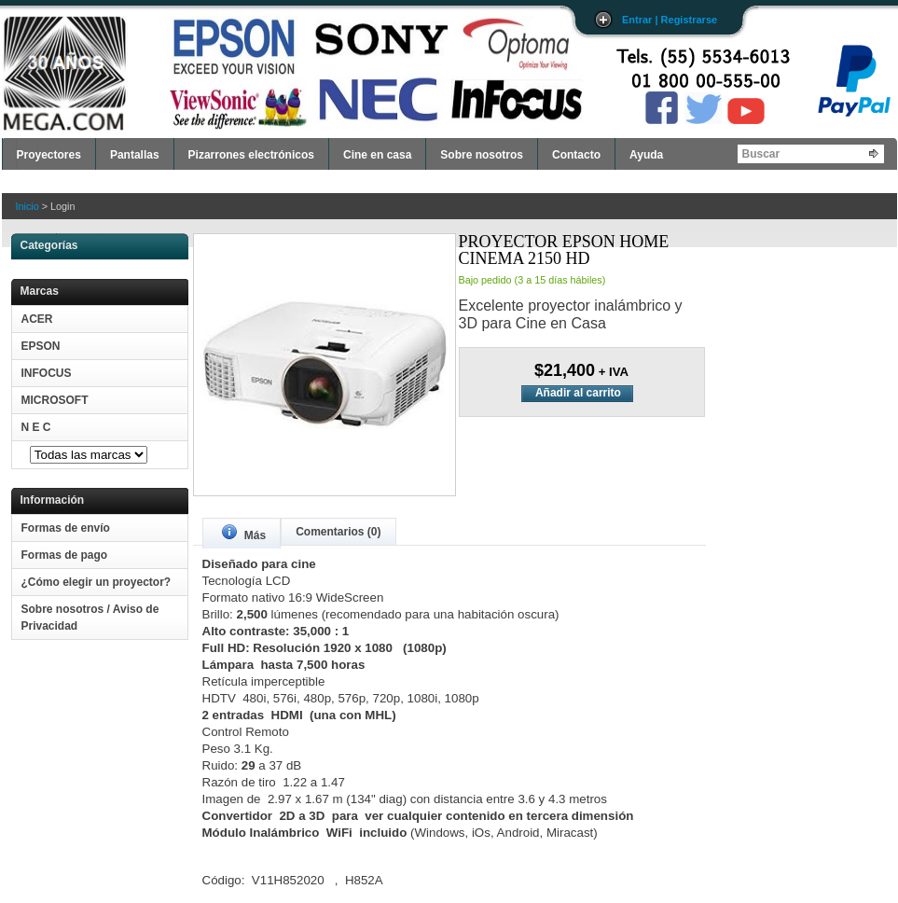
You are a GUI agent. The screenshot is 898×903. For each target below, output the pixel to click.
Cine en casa (377, 154)
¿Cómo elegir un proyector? (96, 582)
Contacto (576, 154)
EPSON (41, 346)
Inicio (27, 206)
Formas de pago (64, 555)
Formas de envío (65, 528)
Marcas (40, 291)
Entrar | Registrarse (669, 19)
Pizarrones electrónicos (251, 154)
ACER (37, 319)
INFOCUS (46, 373)
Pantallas (134, 154)
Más (244, 533)
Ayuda (646, 154)
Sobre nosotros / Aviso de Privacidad (90, 617)
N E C (36, 427)
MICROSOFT (55, 400)
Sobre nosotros (481, 154)
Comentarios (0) (338, 531)
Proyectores (49, 154)
